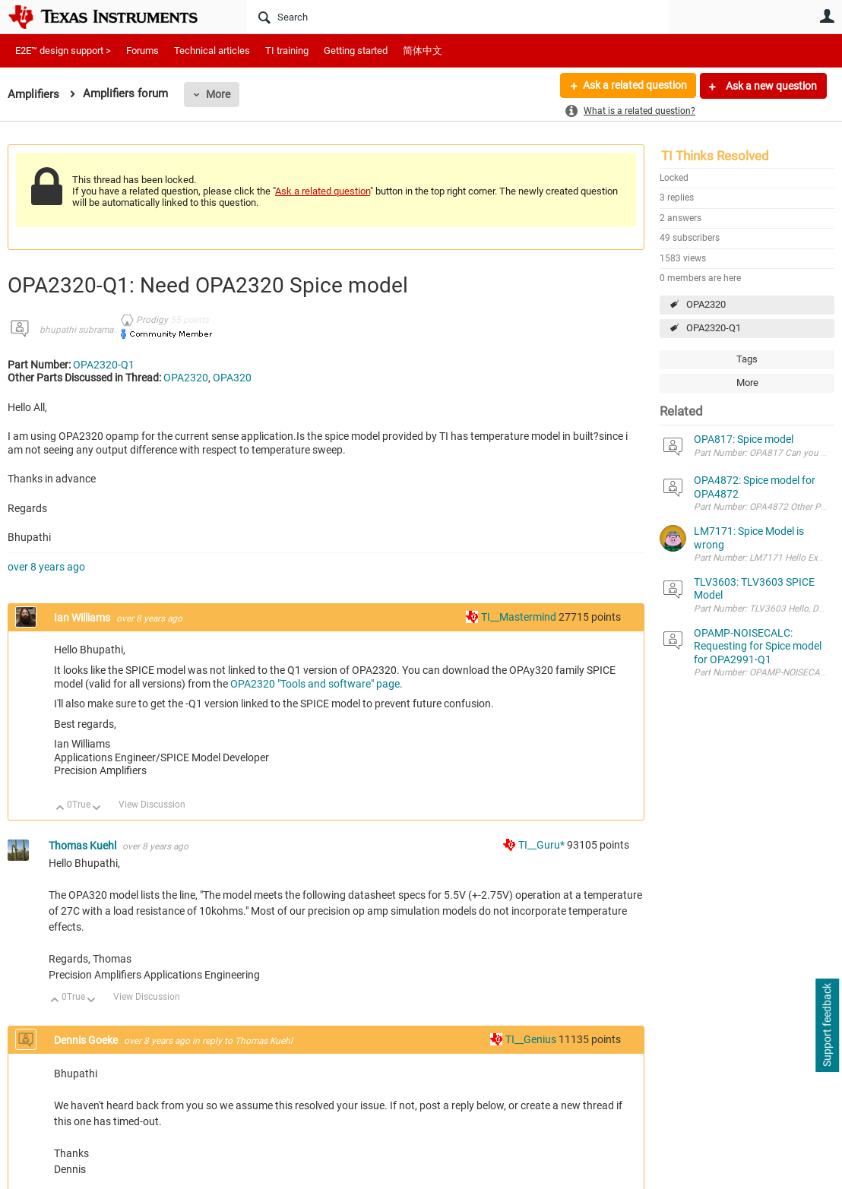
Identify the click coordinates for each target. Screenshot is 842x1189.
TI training (287, 50)
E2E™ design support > (63, 50)
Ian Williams (83, 618)
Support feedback (827, 1025)
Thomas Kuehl (84, 846)
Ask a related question (634, 86)
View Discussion (152, 804)
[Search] (458, 16)
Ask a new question (770, 86)
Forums (142, 50)
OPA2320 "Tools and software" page (315, 684)
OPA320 (232, 378)
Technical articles (212, 50)
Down (96, 808)
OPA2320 (706, 304)
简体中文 (422, 50)
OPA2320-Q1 (713, 328)
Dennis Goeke (87, 1040)
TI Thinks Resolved (715, 155)
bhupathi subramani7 (83, 329)
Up (60, 808)
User (826, 16)
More (218, 94)
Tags (747, 359)
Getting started (356, 50)
